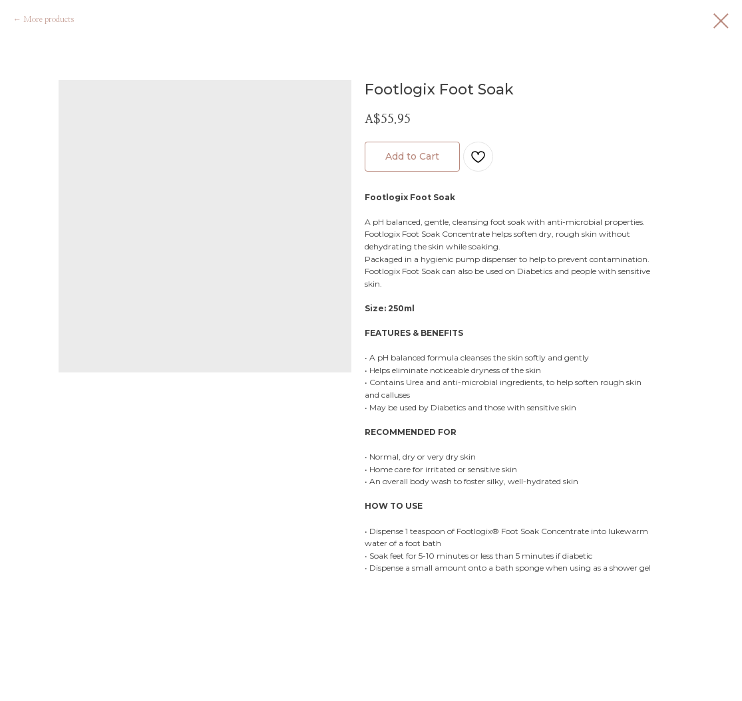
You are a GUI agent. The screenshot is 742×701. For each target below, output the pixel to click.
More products (48, 19)
